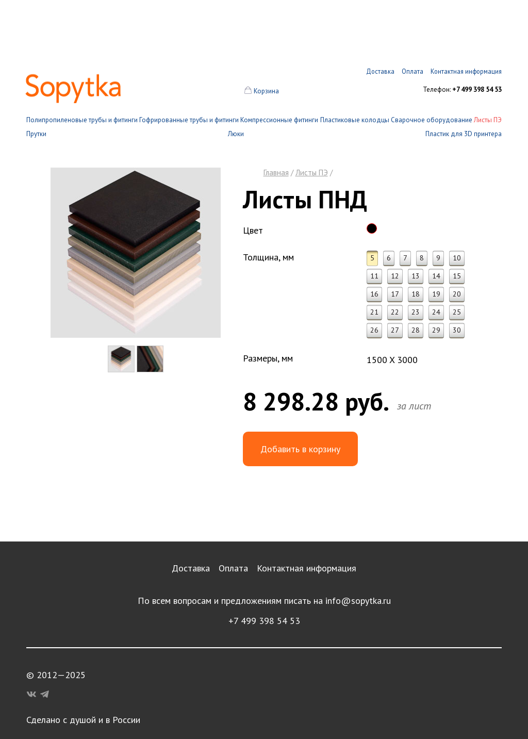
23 (415, 312)
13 (415, 276)
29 (436, 330)
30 (457, 330)
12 (395, 276)
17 (395, 294)
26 (374, 330)
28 (415, 330)
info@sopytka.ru (358, 600)
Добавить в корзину (300, 449)
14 (436, 276)
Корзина (266, 91)
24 (436, 312)
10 (457, 257)
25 (457, 312)
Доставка (191, 568)
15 (457, 276)
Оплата (233, 568)
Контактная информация (306, 568)
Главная (276, 172)
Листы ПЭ (488, 120)
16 (374, 294)
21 (374, 312)
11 (374, 276)
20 (457, 294)
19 (436, 294)
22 (395, 312)
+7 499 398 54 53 (264, 621)
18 (415, 294)
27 (395, 330)
